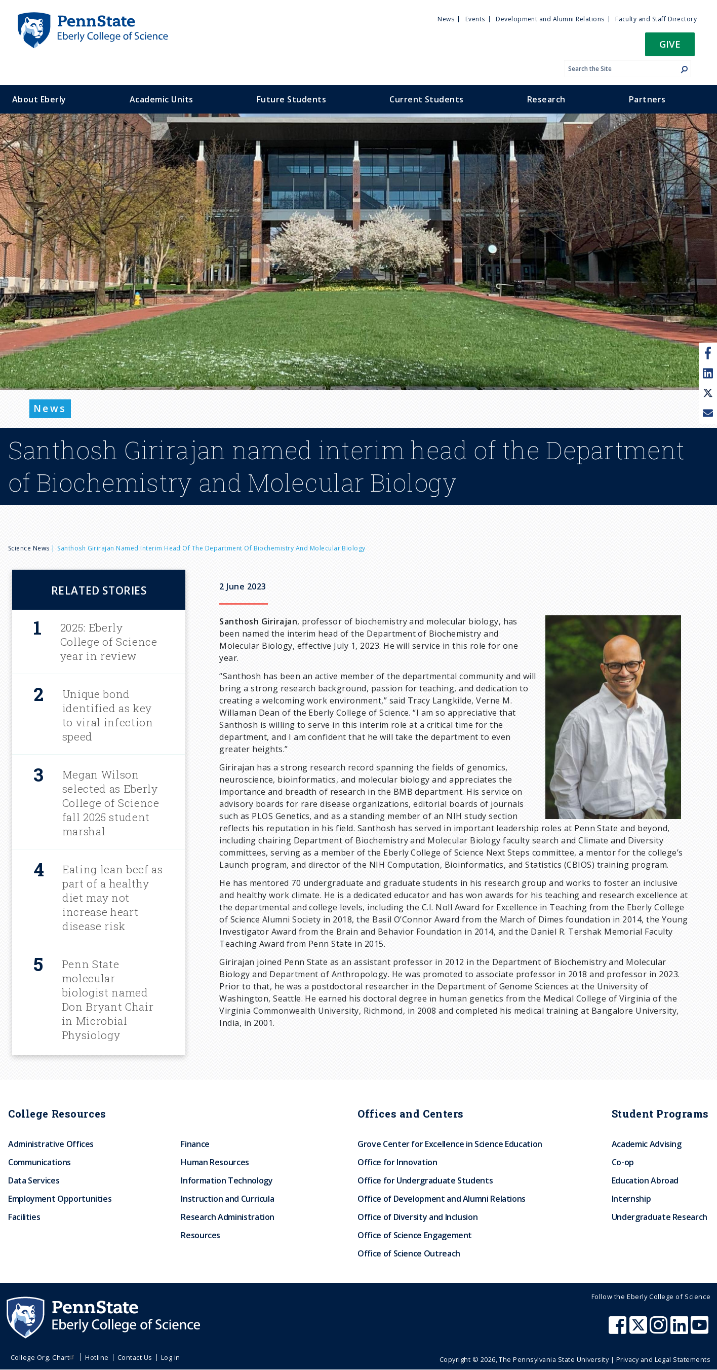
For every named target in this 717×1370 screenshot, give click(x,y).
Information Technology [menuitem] (226, 1180)
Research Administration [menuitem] (227, 1217)
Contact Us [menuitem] (134, 1357)
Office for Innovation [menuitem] (397, 1162)
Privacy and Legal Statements (663, 1359)
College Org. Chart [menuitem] (44, 1357)
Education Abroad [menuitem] (645, 1180)
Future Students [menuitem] (291, 99)
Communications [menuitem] (39, 1162)
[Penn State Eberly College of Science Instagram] (660, 1330)
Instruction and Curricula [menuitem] (227, 1198)
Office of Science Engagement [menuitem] (414, 1235)
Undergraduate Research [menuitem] (659, 1217)
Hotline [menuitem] (96, 1357)
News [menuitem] (445, 19)
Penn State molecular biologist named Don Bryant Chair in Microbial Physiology (108, 999)
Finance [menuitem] (195, 1144)
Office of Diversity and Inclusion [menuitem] (417, 1217)
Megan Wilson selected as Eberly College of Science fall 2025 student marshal (111, 802)
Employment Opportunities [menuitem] (59, 1198)
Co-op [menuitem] (623, 1162)
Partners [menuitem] (647, 99)
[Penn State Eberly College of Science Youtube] (700, 1330)
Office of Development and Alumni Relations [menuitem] (441, 1198)
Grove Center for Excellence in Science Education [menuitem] (449, 1144)
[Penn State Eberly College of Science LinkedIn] (680, 1330)
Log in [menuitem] (170, 1357)
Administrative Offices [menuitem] (51, 1144)
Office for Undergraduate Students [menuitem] (425, 1180)
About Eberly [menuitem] (39, 99)
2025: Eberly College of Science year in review (108, 641)
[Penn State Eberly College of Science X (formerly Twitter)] (639, 1330)
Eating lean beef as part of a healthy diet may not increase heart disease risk (112, 897)
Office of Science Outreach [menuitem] (408, 1253)
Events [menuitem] (475, 19)
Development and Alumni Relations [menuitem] (550, 19)
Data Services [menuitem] (33, 1180)
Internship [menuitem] (631, 1198)
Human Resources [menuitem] (215, 1162)
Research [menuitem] (546, 99)
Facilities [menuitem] (24, 1217)
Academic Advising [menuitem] (647, 1144)
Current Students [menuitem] (426, 99)
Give (670, 44)
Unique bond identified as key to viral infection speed (107, 715)
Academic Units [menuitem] (161, 99)
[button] (670, 47)
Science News (29, 548)
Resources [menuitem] (200, 1235)
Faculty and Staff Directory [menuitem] (656, 19)
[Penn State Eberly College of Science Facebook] (619, 1330)
